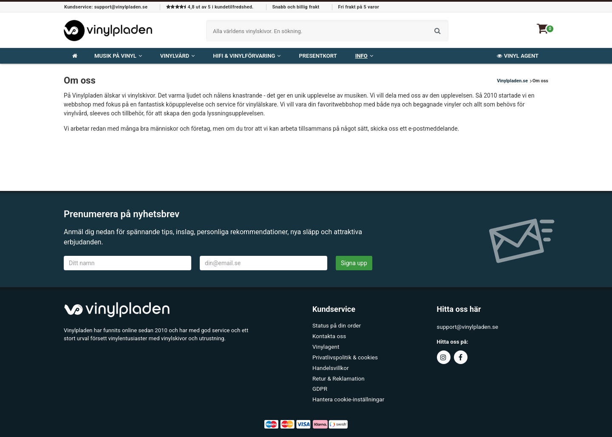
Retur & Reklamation (337, 374)
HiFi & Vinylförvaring (246, 56)
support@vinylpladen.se (466, 327)
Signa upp (354, 263)
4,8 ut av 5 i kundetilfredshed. (209, 7)
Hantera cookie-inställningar (347, 394)
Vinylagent (325, 345)
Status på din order (335, 325)
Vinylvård (177, 56)
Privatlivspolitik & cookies (344, 355)
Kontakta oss (328, 335)
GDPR (319, 384)
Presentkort (318, 56)
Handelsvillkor (330, 364)
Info (364, 56)
